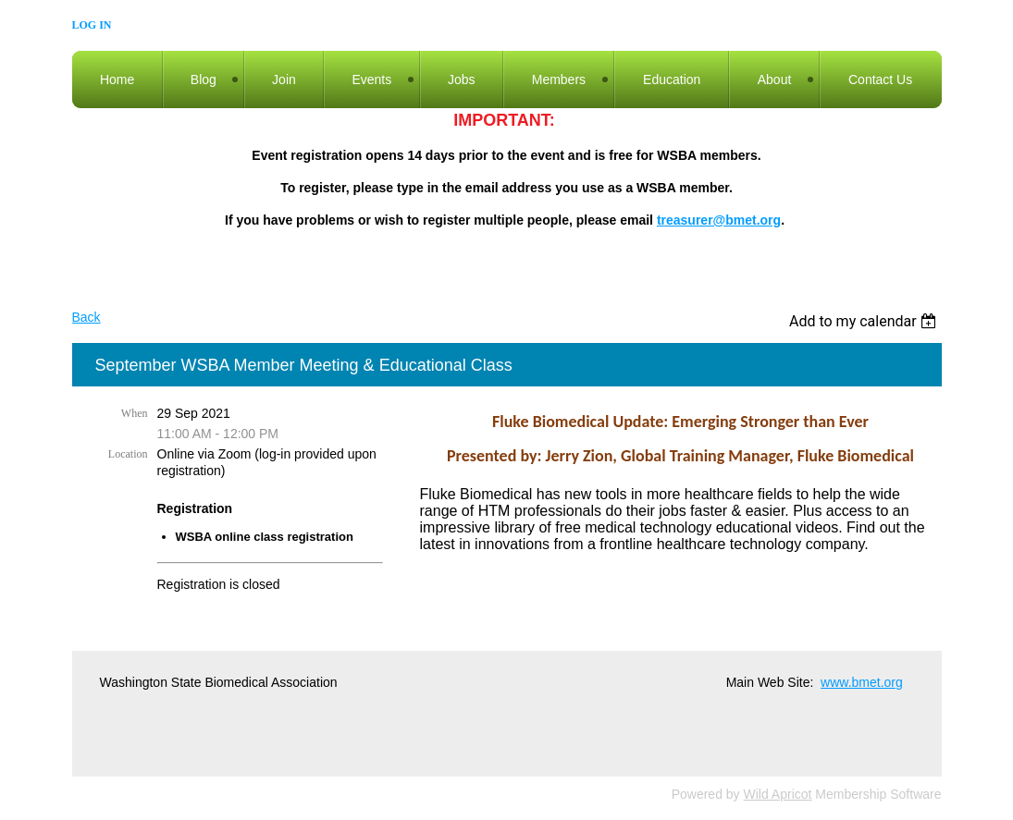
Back (86, 317)
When (134, 413)
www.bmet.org (862, 682)
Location (128, 453)
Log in (92, 24)
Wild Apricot (778, 794)
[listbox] (865, 321)
